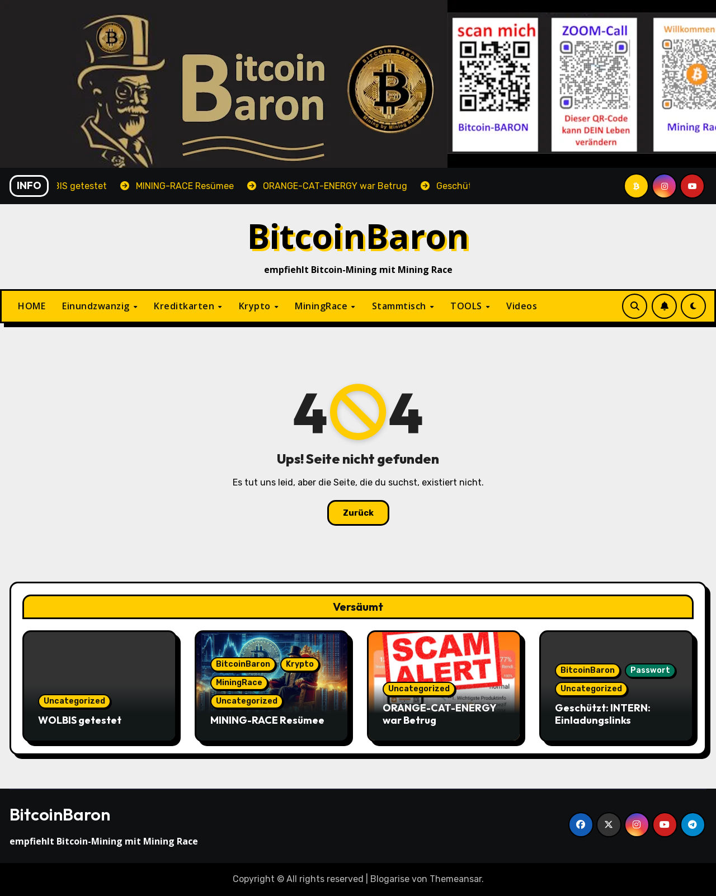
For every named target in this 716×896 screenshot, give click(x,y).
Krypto (256, 306)
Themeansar (456, 879)
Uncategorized (74, 701)
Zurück (358, 513)
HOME (31, 306)
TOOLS (467, 306)
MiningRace (322, 306)
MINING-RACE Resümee (267, 720)
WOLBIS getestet (79, 720)
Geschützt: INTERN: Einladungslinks (603, 714)
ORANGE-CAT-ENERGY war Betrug (439, 714)
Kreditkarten (185, 306)
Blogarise (389, 879)
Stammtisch (400, 306)
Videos (521, 306)
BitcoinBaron (358, 236)
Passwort (650, 670)
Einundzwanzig (97, 306)
